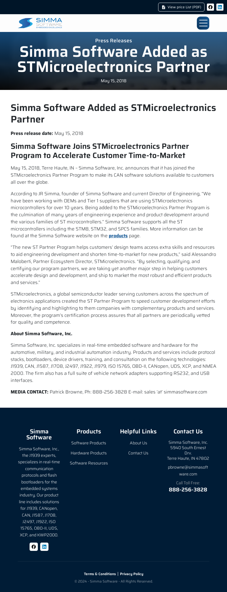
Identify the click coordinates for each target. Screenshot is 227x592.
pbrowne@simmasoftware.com (188, 470)
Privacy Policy (131, 574)
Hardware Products (89, 453)
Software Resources (89, 463)
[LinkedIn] (219, 7)
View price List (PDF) (181, 7)
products (118, 235)
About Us (138, 443)
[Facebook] (210, 7)
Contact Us (138, 453)
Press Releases (113, 41)
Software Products (88, 443)
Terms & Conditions (100, 574)
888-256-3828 (188, 489)
